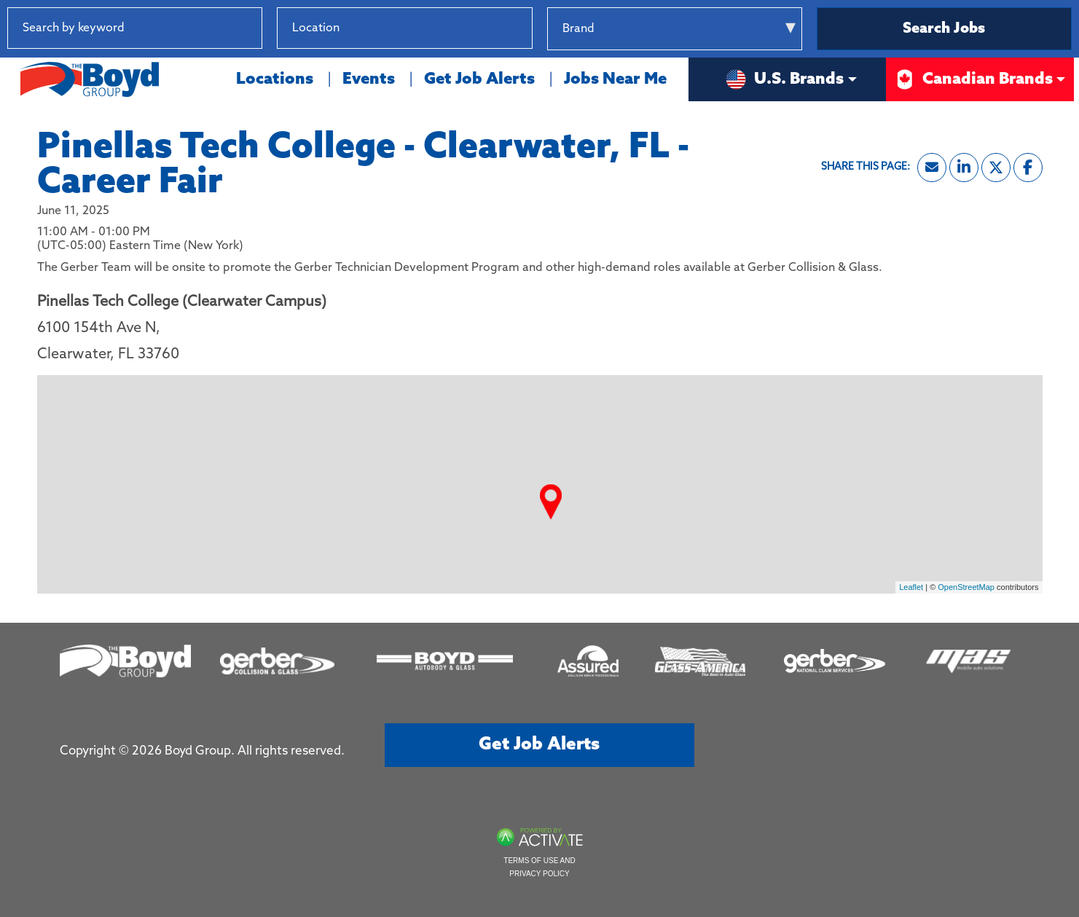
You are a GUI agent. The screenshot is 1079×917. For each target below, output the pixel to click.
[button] (521, 28)
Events (368, 79)
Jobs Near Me (615, 79)
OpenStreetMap (966, 587)
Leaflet (911, 587)
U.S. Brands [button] (784, 79)
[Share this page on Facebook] (1028, 167)
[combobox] (404, 28)
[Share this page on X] (996, 167)
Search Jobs (944, 29)
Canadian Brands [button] (973, 79)
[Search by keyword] (134, 28)
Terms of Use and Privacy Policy (539, 867)
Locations (274, 79)
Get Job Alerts (479, 79)
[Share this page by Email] (931, 167)
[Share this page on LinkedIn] (963, 167)
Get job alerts (539, 744)
